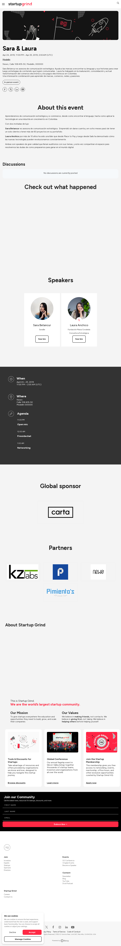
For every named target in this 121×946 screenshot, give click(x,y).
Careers (7, 894)
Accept (32, 932)
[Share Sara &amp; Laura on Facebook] (5, 89)
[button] (118, 3)
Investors (7, 861)
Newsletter (67, 876)
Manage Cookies (23, 939)
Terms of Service (59, 932)
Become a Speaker (69, 865)
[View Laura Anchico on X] (79, 320)
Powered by (60, 940)
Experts (6, 863)
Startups (7, 865)
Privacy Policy (46, 932)
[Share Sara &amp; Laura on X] (11, 89)
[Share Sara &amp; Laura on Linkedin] (17, 89)
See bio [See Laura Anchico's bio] (79, 339)
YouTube (66, 881)
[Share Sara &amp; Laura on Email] (23, 89)
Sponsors (7, 868)
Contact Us (8, 897)
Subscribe (59, 824)
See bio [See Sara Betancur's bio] (42, 339)
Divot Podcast (68, 883)
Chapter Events (68, 863)
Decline (12, 932)
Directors (7, 870)
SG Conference (68, 861)
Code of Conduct (73, 932)
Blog (64, 879)
